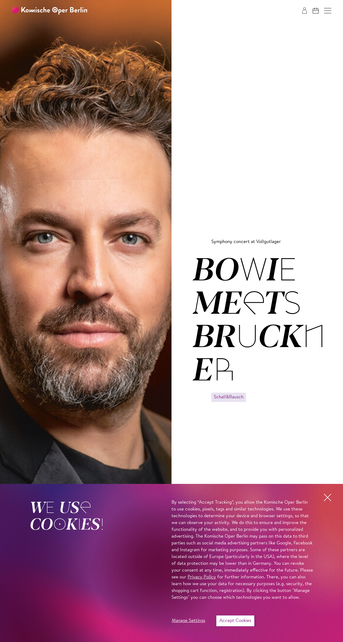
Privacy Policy (202, 577)
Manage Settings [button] (188, 621)
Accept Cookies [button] (235, 621)
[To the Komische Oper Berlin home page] (49, 10)
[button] (327, 10)
